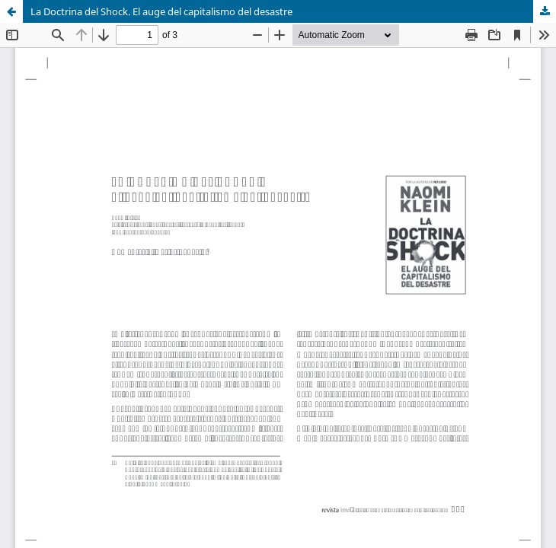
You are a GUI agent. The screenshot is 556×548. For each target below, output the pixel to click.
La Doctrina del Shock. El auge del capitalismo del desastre (161, 11)
